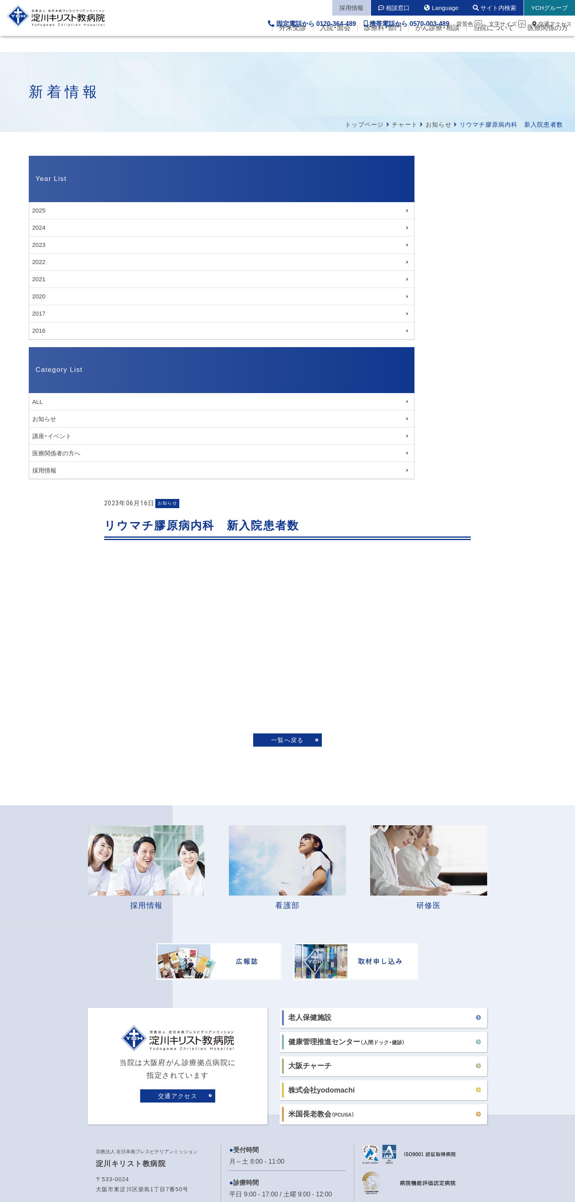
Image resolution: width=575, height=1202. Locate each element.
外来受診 (292, 44)
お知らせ (439, 124)
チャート (405, 124)
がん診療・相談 (437, 44)
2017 (39, 313)
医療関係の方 (547, 44)
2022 (39, 261)
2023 (39, 244)
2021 (39, 279)
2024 (39, 227)
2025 (39, 210)
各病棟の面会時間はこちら (267, 960)
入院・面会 (335, 44)
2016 (39, 330)
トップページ (364, 124)
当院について (493, 44)
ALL (37, 401)
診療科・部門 (383, 44)
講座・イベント (51, 436)
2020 (39, 296)
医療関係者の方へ (56, 453)
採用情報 (44, 470)
